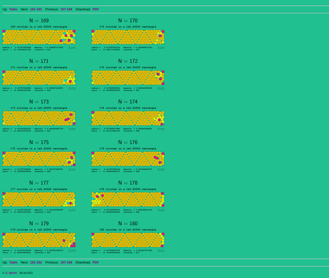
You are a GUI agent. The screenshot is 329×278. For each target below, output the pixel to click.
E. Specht (11, 273)
